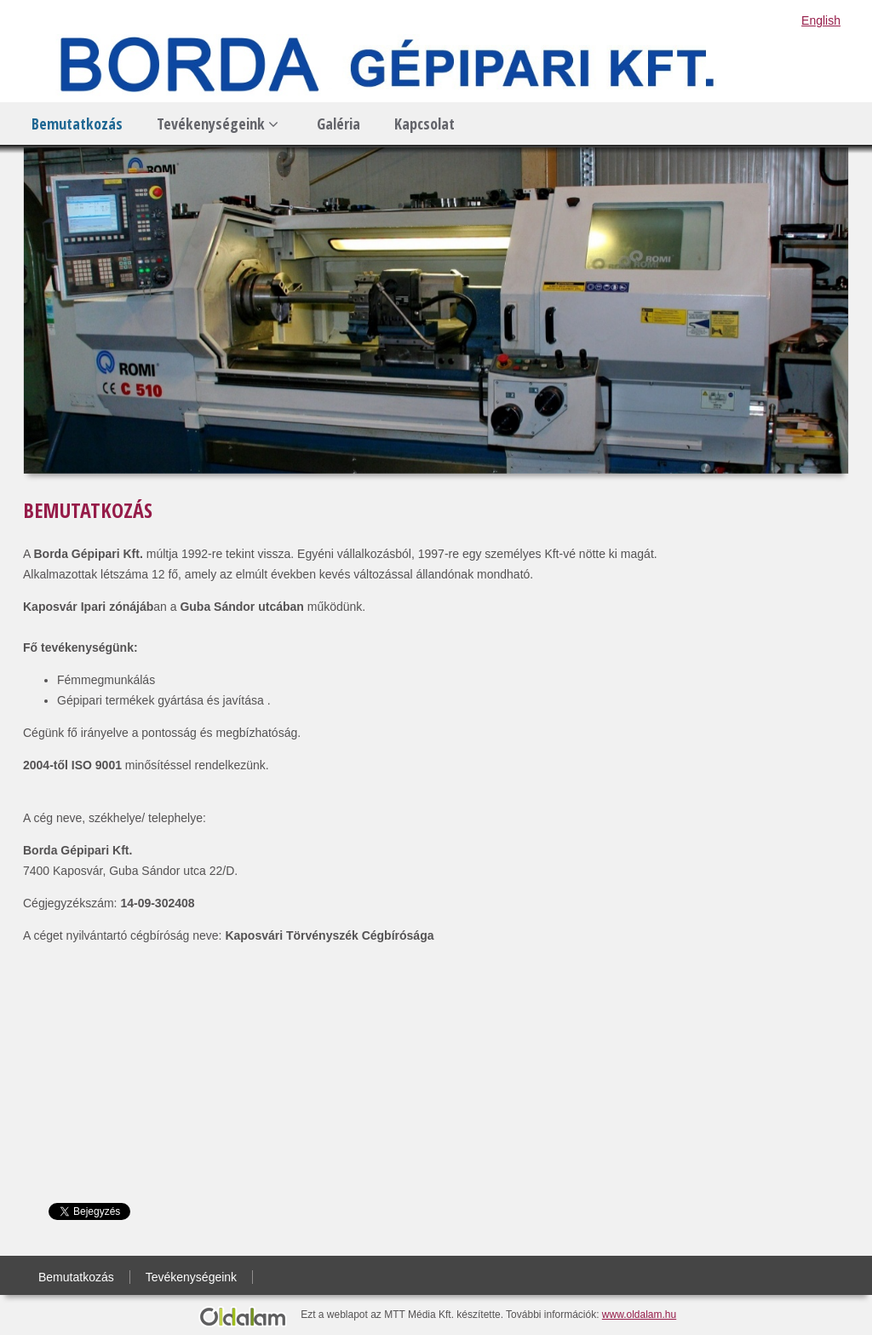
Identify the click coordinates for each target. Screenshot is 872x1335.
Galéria (338, 123)
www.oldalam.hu (639, 1315)
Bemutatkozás (77, 123)
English (820, 20)
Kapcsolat (424, 123)
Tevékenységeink (217, 123)
